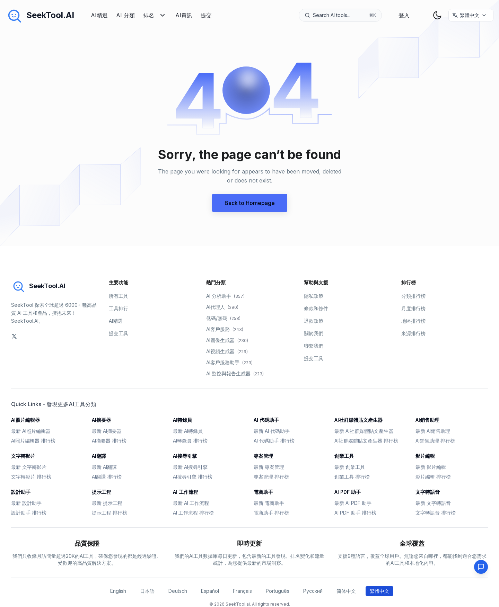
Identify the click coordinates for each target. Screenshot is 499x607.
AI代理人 (222, 307)
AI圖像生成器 (227, 340)
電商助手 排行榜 (271, 513)
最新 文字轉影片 (28, 467)
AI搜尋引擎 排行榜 (192, 477)
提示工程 (101, 492)
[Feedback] (481, 567)
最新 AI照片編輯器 (31, 431)
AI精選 (99, 15)
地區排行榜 (413, 321)
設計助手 (20, 492)
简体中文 (346, 591)
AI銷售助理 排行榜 (435, 441)
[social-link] (14, 336)
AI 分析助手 (225, 296)
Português (277, 591)
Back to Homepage (250, 202)
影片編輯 (425, 456)
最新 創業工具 (349, 467)
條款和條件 (316, 308)
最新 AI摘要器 (107, 431)
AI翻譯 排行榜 (107, 477)
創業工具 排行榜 (352, 477)
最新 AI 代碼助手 (272, 431)
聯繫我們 (313, 346)
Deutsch (177, 591)
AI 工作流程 (185, 492)
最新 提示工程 (107, 503)
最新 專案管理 (269, 467)
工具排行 (118, 308)
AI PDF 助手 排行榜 (355, 513)
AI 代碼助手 (266, 420)
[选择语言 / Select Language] (470, 15)
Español (210, 591)
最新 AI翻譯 (104, 467)
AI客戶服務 (224, 329)
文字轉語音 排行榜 (435, 513)
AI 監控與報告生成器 (235, 373)
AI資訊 (183, 15)
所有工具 (118, 296)
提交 (206, 15)
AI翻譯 (99, 456)
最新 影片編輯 (430, 467)
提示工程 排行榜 (109, 513)
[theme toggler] (437, 15)
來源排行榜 (413, 333)
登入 (404, 15)
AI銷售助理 (427, 420)
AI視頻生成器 (227, 351)
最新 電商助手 (269, 503)
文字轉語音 (427, 492)
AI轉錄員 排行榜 (190, 441)
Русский (313, 591)
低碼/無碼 (223, 318)
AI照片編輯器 (25, 420)
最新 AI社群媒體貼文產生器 (363, 431)
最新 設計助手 (26, 503)
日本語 (147, 591)
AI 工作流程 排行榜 (193, 513)
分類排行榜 (413, 296)
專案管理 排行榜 (271, 477)
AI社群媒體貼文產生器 (358, 420)
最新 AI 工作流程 (191, 503)
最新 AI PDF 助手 (352, 503)
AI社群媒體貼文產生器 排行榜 (366, 441)
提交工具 (118, 333)
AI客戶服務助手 (229, 362)
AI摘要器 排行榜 (109, 441)
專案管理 (263, 456)
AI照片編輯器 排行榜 (33, 441)
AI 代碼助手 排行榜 (274, 441)
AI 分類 (125, 15)
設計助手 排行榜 (28, 513)
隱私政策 (313, 296)
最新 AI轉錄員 (188, 431)
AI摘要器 (101, 420)
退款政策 (313, 321)
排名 (155, 15)
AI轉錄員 (182, 420)
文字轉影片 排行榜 (31, 477)
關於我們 (313, 333)
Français (242, 591)
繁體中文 (379, 591)
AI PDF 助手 (347, 492)
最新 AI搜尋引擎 (190, 467)
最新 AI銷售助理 (432, 431)
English (118, 591)
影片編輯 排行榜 (433, 477)
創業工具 (344, 456)
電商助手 (263, 492)
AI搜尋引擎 (185, 456)
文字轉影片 (23, 456)
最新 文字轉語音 (433, 503)
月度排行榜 (413, 308)
